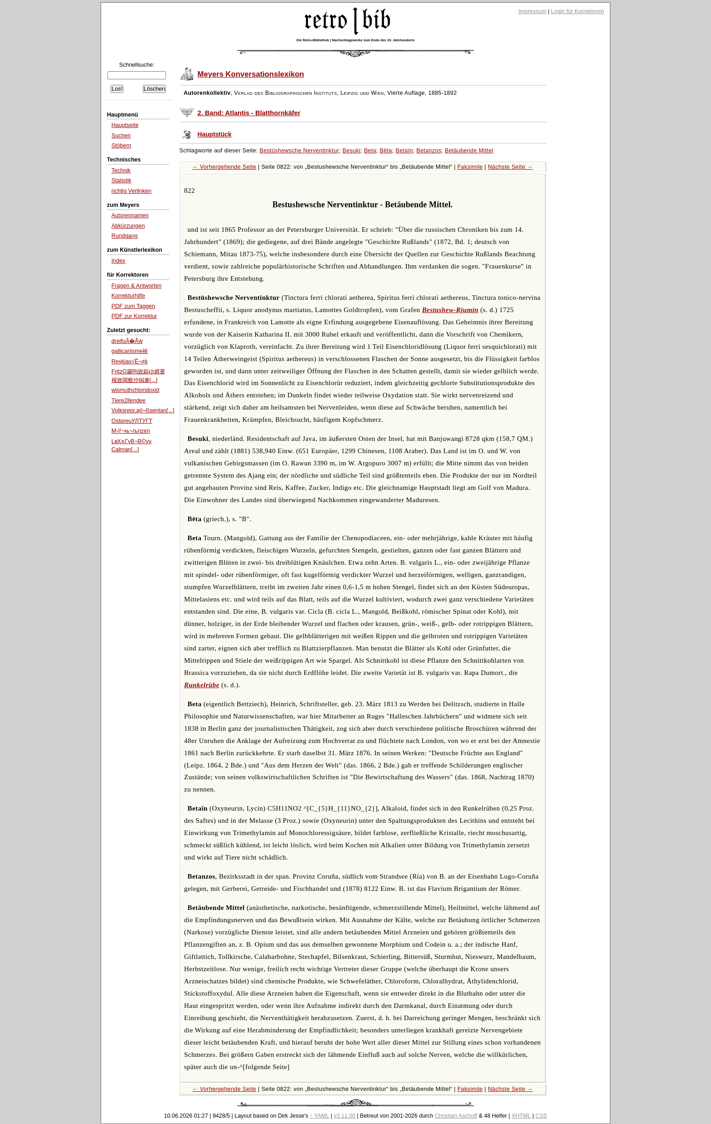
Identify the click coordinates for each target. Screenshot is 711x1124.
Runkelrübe (201, 685)
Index (119, 261)
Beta (370, 150)
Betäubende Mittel (469, 150)
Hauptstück (215, 134)
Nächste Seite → (510, 167)
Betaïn (404, 150)
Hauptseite (125, 125)
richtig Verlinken (131, 191)
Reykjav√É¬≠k (130, 361)
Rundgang (125, 236)
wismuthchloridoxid (135, 390)
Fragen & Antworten (136, 286)
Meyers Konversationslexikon (251, 74)
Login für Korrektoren (577, 11)
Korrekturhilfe (128, 296)
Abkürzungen (128, 226)
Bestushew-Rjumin (450, 309)
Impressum (532, 11)
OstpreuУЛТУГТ (132, 421)
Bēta (386, 150)
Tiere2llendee (129, 400)
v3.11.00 (345, 1116)
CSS (541, 1116)
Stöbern (121, 145)
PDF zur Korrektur (134, 316)
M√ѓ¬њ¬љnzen (131, 431)
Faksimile (470, 167)
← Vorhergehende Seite (224, 167)
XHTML (521, 1116)
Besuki (351, 150)
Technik (121, 170)
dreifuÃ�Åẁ (127, 341)
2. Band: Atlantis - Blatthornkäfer (249, 113)
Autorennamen (130, 215)
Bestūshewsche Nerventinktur (299, 150)
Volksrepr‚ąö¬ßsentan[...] (143, 410)
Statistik (121, 180)
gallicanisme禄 (130, 351)
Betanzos (428, 150)
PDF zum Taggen (133, 306)
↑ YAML (319, 1116)
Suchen (121, 135)
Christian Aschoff (456, 1116)
